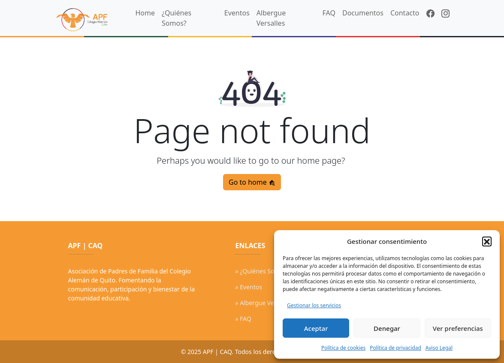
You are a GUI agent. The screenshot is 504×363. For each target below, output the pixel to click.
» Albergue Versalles (263, 303)
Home (145, 13)
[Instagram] (445, 14)
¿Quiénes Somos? (176, 18)
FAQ (329, 13)
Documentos (362, 13)
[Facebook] (430, 14)
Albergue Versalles (271, 18)
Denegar (387, 328)
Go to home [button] (252, 182)
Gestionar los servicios (314, 305)
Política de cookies (343, 347)
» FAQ (243, 319)
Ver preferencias (458, 328)
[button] (487, 241)
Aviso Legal (439, 347)
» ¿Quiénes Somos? (262, 271)
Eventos (237, 13)
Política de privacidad (395, 347)
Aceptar (316, 328)
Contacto (404, 13)
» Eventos (248, 287)
